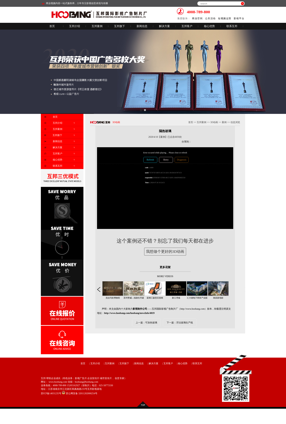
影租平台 (239, 18)
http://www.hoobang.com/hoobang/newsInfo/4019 (129, 313)
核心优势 (209, 26)
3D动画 (214, 122)
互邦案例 (97, 26)
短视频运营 (224, 18)
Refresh (150, 159)
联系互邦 (231, 26)
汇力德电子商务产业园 (197, 298)
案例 (224, 122)
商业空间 (197, 18)
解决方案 (164, 26)
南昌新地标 (218, 298)
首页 (52, 26)
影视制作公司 (140, 309)
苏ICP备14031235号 (51, 393)
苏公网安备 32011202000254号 (79, 393)
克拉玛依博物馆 (113, 298)
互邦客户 (186, 26)
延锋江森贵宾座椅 (155, 298)
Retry (166, 159)
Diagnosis (181, 159)
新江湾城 (176, 298)
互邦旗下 (119, 26)
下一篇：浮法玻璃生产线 (180, 322)
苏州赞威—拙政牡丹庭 (134, 298)
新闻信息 (142, 26)
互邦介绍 (74, 26)
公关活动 (210, 18)
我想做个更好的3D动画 (165, 251)
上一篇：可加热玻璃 (146, 322)
